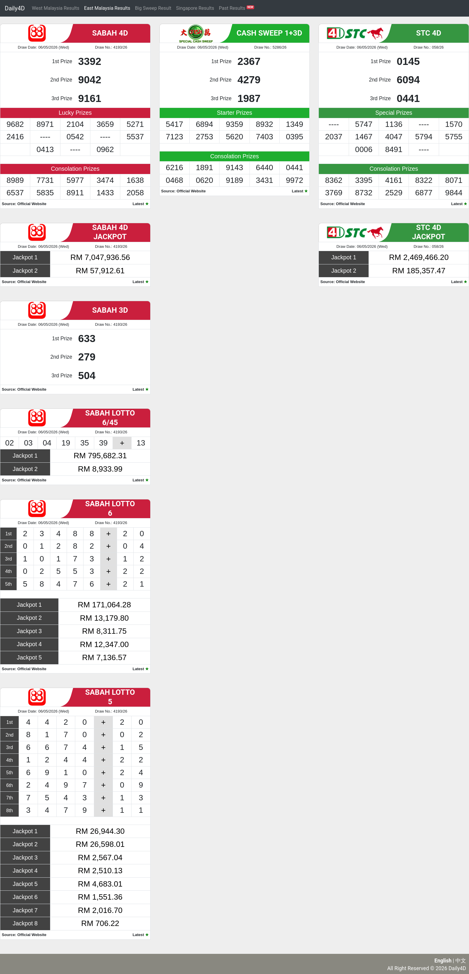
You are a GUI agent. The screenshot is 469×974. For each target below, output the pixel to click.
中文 (460, 961)
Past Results (236, 8)
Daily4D (15, 8)
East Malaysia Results (107, 8)
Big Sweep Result (153, 8)
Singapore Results (195, 8)
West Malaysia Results (55, 8)
